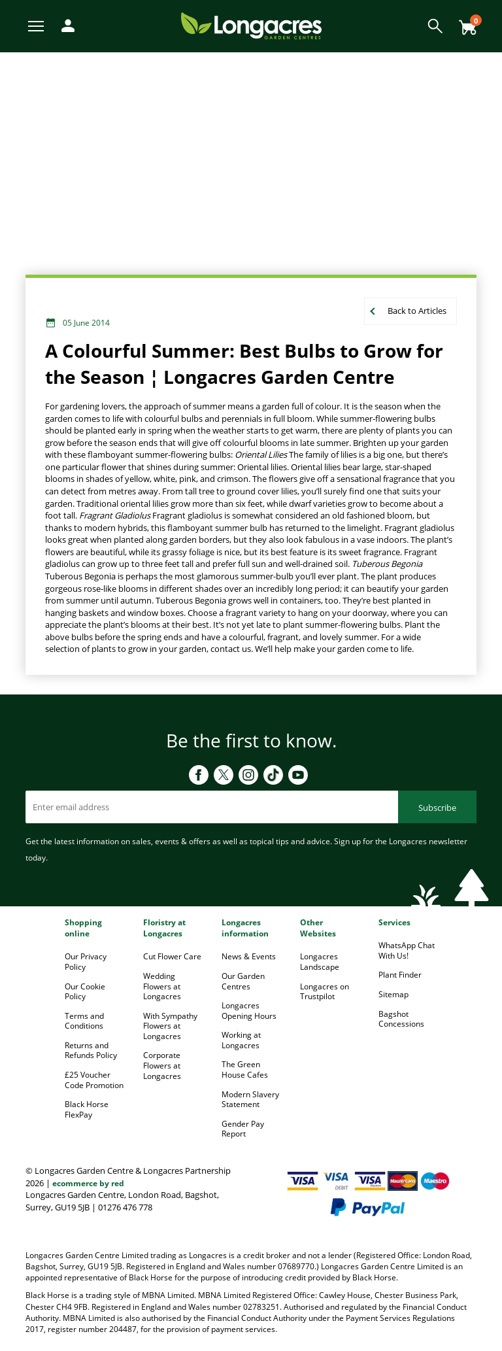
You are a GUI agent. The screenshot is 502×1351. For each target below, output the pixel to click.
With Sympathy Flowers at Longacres (170, 1026)
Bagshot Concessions (401, 1019)
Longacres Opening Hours (249, 1010)
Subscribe (437, 807)
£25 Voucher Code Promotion (94, 1080)
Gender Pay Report (243, 1129)
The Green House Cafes (245, 1069)
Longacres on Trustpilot (324, 991)
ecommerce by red (88, 1183)
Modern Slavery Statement (250, 1099)
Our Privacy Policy (86, 961)
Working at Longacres (241, 1040)
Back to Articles (417, 310)
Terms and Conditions (84, 1021)
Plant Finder (400, 974)
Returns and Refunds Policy (91, 1050)
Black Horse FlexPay (87, 1109)
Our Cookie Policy (85, 991)
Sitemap (393, 994)
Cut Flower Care (172, 956)
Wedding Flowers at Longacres (162, 986)
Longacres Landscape (319, 961)
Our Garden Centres (243, 981)
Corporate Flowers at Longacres (162, 1065)
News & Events (249, 956)
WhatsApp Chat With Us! (406, 950)
